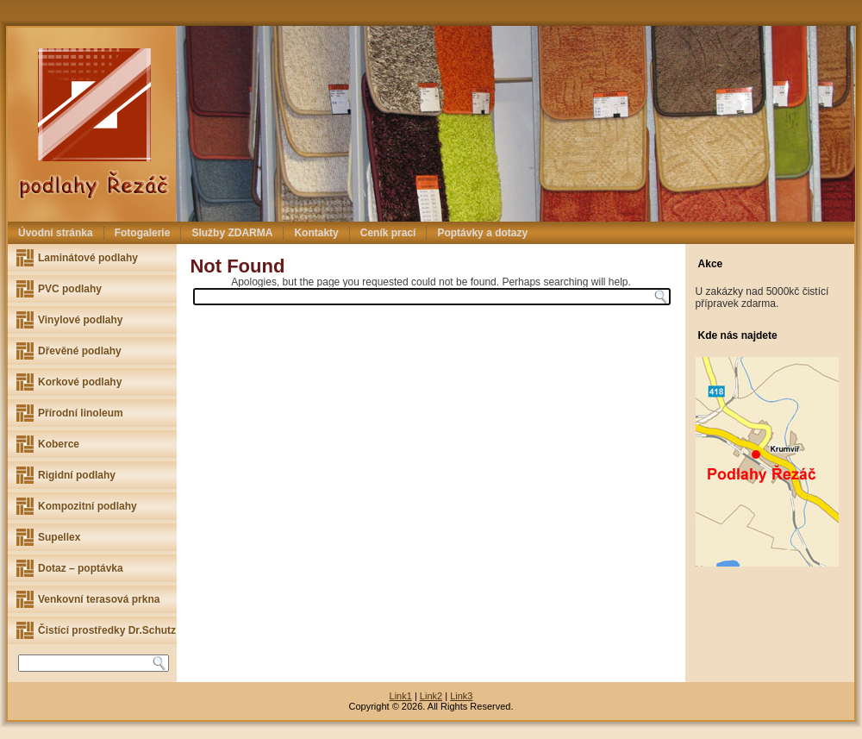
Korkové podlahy (80, 382)
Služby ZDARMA (231, 233)
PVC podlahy (70, 289)
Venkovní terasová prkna (98, 599)
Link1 (401, 696)
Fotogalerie (143, 233)
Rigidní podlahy (77, 475)
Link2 (431, 696)
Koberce (58, 444)
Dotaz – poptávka (80, 568)
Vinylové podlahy (80, 320)
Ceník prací (388, 233)
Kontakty (316, 233)
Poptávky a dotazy (482, 233)
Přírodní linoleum (80, 413)
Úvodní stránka (55, 233)
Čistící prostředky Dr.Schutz (107, 630)
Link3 (461, 696)
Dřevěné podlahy (80, 351)
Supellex (59, 537)
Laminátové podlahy (88, 258)
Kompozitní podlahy (87, 506)
